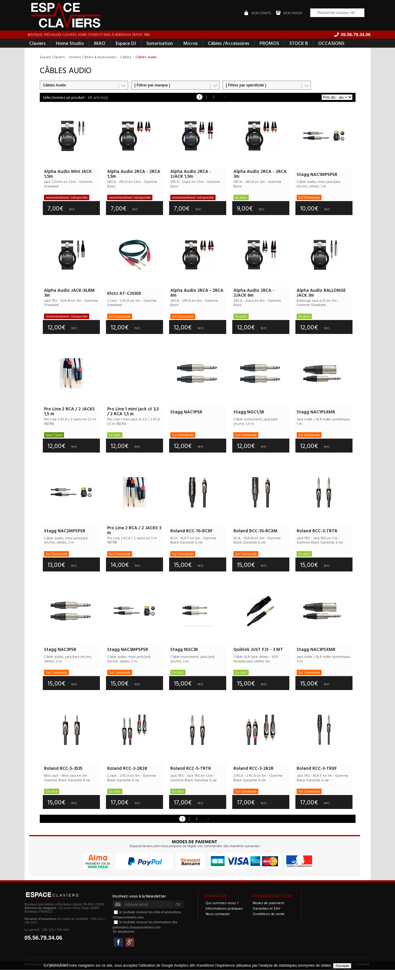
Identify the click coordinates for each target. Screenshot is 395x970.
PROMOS (269, 43)
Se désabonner (124, 932)
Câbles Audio (54, 86)
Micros (190, 43)
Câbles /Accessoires (228, 43)
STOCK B (298, 43)
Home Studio (70, 43)
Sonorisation (159, 43)
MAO (99, 43)
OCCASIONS (331, 43)
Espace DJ (126, 43)
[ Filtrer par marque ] (152, 86)
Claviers (37, 43)
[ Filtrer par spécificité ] (246, 86)
